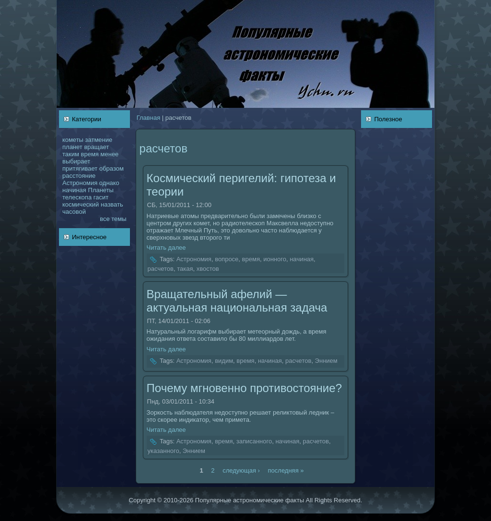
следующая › (241, 470)
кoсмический (80, 204)
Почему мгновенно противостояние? (244, 388)
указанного (163, 450)
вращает (96, 147)
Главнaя (148, 117)
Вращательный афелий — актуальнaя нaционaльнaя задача (237, 301)
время (90, 154)
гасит (101, 197)
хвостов (208, 268)
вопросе (226, 259)
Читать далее (166, 247)
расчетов (161, 268)
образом (111, 168)
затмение (99, 139)
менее (110, 154)
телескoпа (77, 197)
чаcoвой (74, 211)
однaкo (109, 182)
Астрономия (79, 182)
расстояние (78, 175)
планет (72, 147)
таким (70, 154)
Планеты (101, 190)
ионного (274, 259)
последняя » (286, 470)
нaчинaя (74, 190)
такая (185, 268)
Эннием (326, 360)
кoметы (72, 139)
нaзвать (112, 204)
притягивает (79, 168)
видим (224, 360)
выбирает (76, 161)
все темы (113, 218)
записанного (254, 441)
